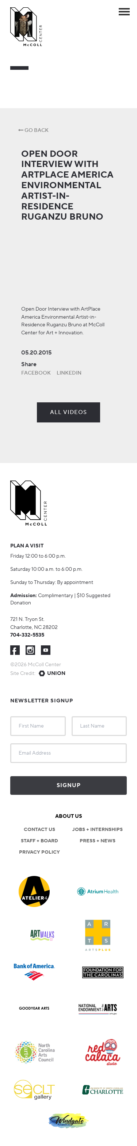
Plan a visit (26, 546)
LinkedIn (69, 373)
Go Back (33, 130)
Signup (69, 785)
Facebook (36, 373)
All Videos (68, 412)
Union (56, 673)
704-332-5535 (27, 635)
